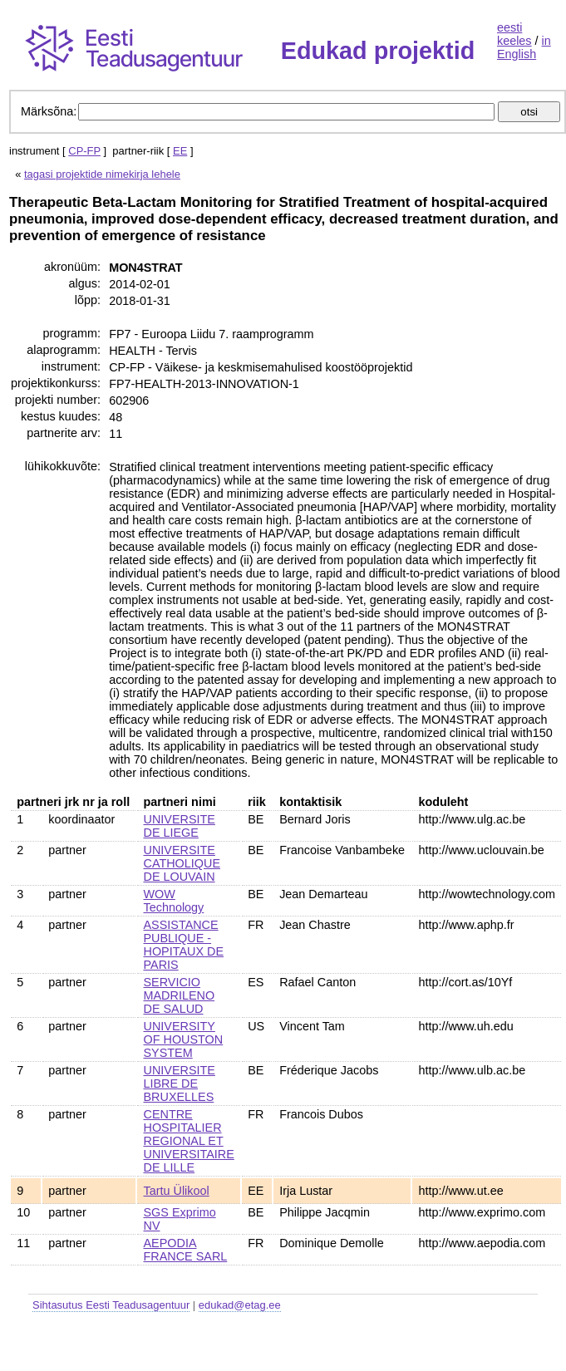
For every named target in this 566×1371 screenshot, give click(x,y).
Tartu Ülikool (176, 1190)
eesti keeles (514, 34)
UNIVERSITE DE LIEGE (179, 826)
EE (180, 151)
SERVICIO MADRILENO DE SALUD (179, 995)
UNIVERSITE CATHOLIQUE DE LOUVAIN (182, 863)
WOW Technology (174, 900)
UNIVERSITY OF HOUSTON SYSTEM (184, 1039)
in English (524, 47)
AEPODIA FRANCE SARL (186, 1249)
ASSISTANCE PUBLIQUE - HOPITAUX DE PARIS (184, 944)
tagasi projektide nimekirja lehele (102, 174)
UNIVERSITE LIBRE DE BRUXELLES (179, 1083)
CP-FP (84, 151)
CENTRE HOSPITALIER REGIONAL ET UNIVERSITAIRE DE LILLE (189, 1141)
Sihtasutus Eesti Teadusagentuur (110, 1305)
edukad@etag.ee (240, 1305)
